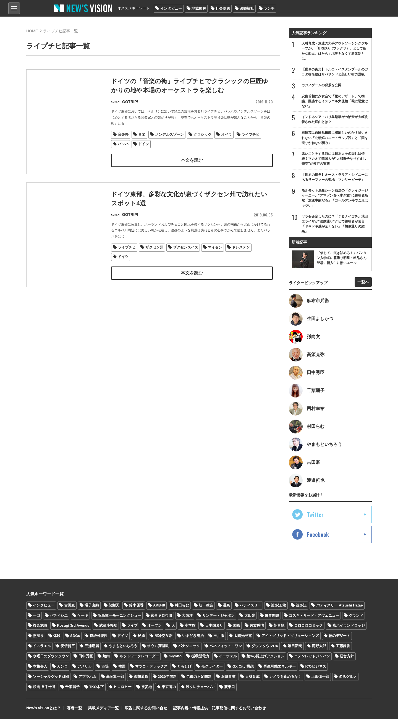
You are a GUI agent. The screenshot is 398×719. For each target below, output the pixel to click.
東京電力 (169, 687)
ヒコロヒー (123, 687)
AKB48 (159, 605)
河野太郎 (319, 646)
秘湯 (141, 636)
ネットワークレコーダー (139, 656)
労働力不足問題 (198, 676)
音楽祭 (123, 134)
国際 (236, 625)
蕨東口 (229, 687)
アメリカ (84, 666)
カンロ (62, 666)
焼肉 (106, 656)
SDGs (75, 636)
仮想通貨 (141, 676)
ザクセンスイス (185, 247)
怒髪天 (114, 605)
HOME (32, 31)
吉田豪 (69, 605)
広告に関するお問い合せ (146, 708)
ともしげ (184, 666)
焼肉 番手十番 (44, 687)
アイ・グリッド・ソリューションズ (290, 636)
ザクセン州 (154, 247)
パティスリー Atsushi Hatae (339, 605)
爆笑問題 (272, 615)
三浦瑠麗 (92, 646)
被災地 (146, 687)
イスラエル (42, 646)
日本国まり (214, 625)
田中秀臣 (85, 656)
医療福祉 (247, 8)
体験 (57, 636)
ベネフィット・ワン (226, 646)
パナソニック (189, 646)
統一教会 (206, 605)
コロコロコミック (308, 625)
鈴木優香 (136, 605)
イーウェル (228, 656)
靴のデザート (339, 636)
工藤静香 (343, 646)
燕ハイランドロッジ (348, 625)
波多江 (301, 605)
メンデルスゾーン (169, 134)
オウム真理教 (158, 646)
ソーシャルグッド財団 (51, 676)
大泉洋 (187, 615)
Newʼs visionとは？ (43, 708)
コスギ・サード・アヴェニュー (314, 615)
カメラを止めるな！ (285, 676)
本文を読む (192, 160)
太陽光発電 (243, 636)
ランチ (269, 8)
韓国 (121, 666)
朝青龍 (279, 625)
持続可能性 (99, 636)
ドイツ (143, 144)
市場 (105, 666)
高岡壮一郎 (115, 676)
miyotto (175, 656)
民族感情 (257, 625)
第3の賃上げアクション (265, 656)
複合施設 (40, 625)
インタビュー (171, 8)
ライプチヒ (251, 134)
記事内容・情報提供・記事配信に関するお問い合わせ (219, 708)
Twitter (315, 514)
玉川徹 (218, 636)
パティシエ (59, 615)
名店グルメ (348, 676)
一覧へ (363, 282)
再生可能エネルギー (279, 666)
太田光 (249, 615)
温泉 (226, 605)
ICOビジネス (315, 666)
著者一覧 (74, 708)
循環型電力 (200, 656)
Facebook (318, 534)
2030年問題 (167, 676)
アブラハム (87, 676)
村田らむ (182, 605)
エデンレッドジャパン (312, 656)
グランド (356, 615)
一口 (36, 615)
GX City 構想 (243, 666)
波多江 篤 (278, 605)
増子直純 (92, 605)
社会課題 (223, 8)
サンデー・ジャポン (218, 615)
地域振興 (199, 8)
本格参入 (40, 666)
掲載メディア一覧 (103, 708)
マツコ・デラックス (151, 666)
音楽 (141, 134)
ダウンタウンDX (265, 646)
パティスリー (250, 605)
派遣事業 (228, 676)
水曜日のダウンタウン (51, 656)
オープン (154, 625)
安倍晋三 (68, 646)
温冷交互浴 (163, 636)
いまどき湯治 (193, 636)
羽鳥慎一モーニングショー (119, 615)
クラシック (202, 134)
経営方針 (347, 656)
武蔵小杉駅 (108, 625)
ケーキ (82, 615)
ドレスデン (241, 247)
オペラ (226, 134)
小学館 (190, 625)
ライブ (132, 625)
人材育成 (252, 676)
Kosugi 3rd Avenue (73, 625)
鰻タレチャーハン (200, 687)
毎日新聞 (295, 646)
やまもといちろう (123, 646)
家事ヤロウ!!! (161, 615)
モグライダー (212, 666)
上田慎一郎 (320, 676)
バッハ (123, 144)
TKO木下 (96, 687)
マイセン (215, 247)
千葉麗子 (72, 687)
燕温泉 (38, 636)
